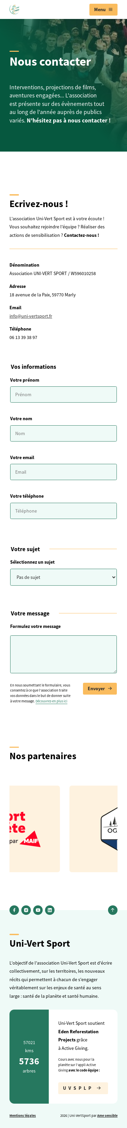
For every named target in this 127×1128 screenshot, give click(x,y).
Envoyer (100, 688)
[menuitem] (103, 10)
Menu (103, 9)
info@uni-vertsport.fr (30, 316)
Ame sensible (107, 1115)
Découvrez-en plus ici (51, 701)
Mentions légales (22, 1115)
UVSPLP (83, 1088)
